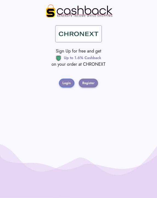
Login (67, 83)
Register (88, 83)
